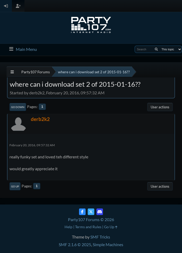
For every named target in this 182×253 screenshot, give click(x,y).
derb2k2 (40, 119)
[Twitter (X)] (91, 211)
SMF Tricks (100, 236)
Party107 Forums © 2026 (91, 219)
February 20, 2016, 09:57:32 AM (32, 145)
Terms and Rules (88, 227)
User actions (160, 107)
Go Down (17, 107)
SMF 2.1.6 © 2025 (75, 244)
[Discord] (99, 211)
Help (68, 227)
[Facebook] (82, 211)
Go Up (15, 186)
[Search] (156, 49)
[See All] (12, 72)
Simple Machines (108, 244)
